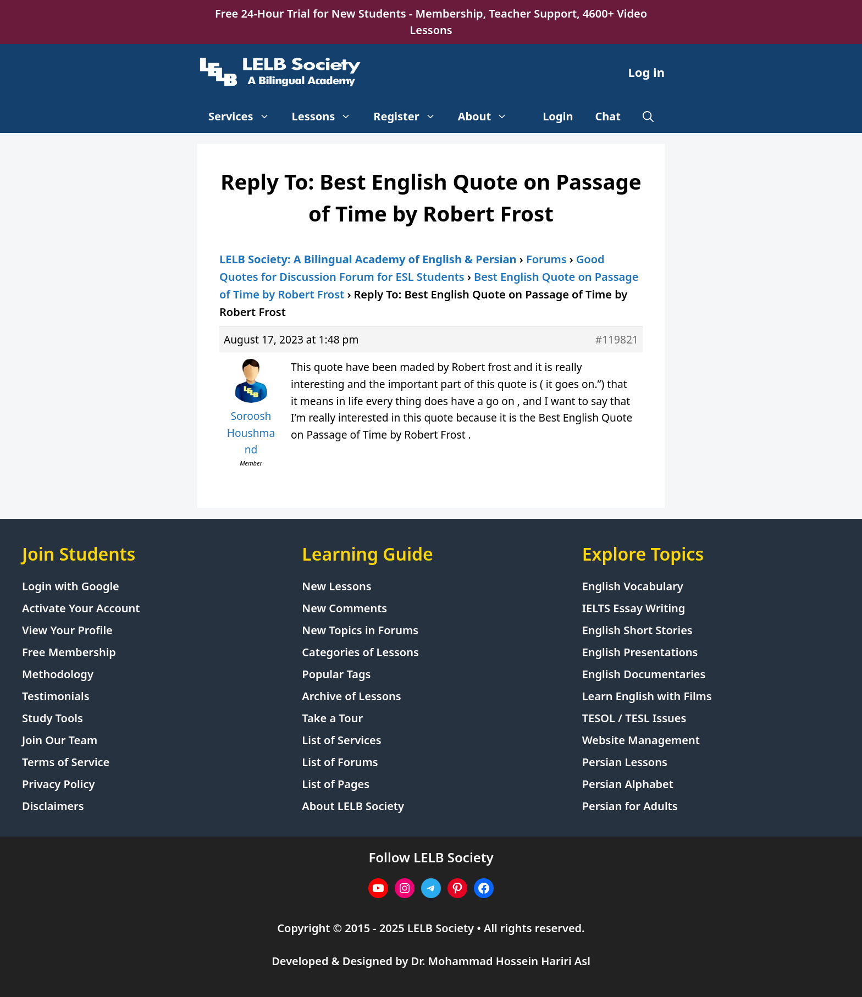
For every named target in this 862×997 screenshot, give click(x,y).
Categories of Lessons (360, 652)
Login (558, 116)
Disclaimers (53, 806)
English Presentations (640, 652)
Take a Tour (332, 718)
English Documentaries (644, 674)
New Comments (344, 608)
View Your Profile (67, 630)
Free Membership (69, 652)
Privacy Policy (58, 784)
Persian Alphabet (627, 784)
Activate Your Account (81, 608)
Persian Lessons (624, 762)
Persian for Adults (630, 806)
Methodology (57, 674)
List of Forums (340, 762)
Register (409, 116)
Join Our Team (59, 740)
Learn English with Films (647, 696)
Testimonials (56, 696)
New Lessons (336, 586)
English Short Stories (637, 630)
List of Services (341, 740)
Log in (646, 72)
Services (244, 116)
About (488, 116)
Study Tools (52, 718)
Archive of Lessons (351, 696)
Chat (608, 116)
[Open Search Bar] (648, 116)
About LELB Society (353, 806)
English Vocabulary (632, 586)
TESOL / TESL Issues (634, 718)
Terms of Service (65, 762)
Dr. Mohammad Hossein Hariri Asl (500, 961)
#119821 (616, 339)
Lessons (327, 116)
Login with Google (70, 586)
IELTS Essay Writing (634, 608)
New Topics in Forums (360, 630)
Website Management (641, 740)
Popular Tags (336, 674)
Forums (546, 259)
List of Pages (335, 784)
